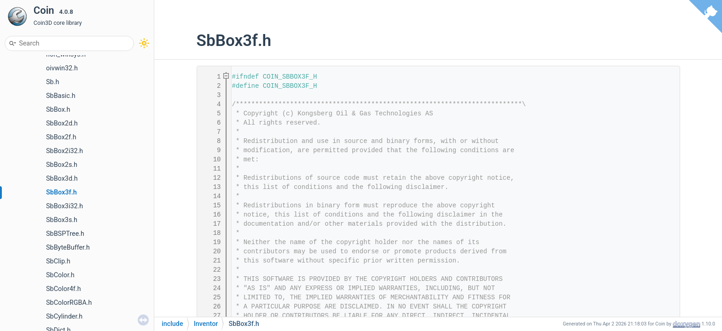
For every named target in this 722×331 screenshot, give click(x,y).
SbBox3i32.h (64, 206)
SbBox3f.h (61, 192)
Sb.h (52, 82)
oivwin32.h (62, 68)
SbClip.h (58, 261)
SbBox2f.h (61, 137)
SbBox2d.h (62, 123)
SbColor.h (60, 275)
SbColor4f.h (63, 289)
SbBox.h (58, 110)
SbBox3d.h (62, 179)
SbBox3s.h (61, 220)
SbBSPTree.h (65, 234)
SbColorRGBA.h (69, 303)
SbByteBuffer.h (68, 247)
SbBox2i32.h (64, 151)
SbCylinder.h (64, 316)
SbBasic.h (61, 96)
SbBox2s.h (61, 165)
